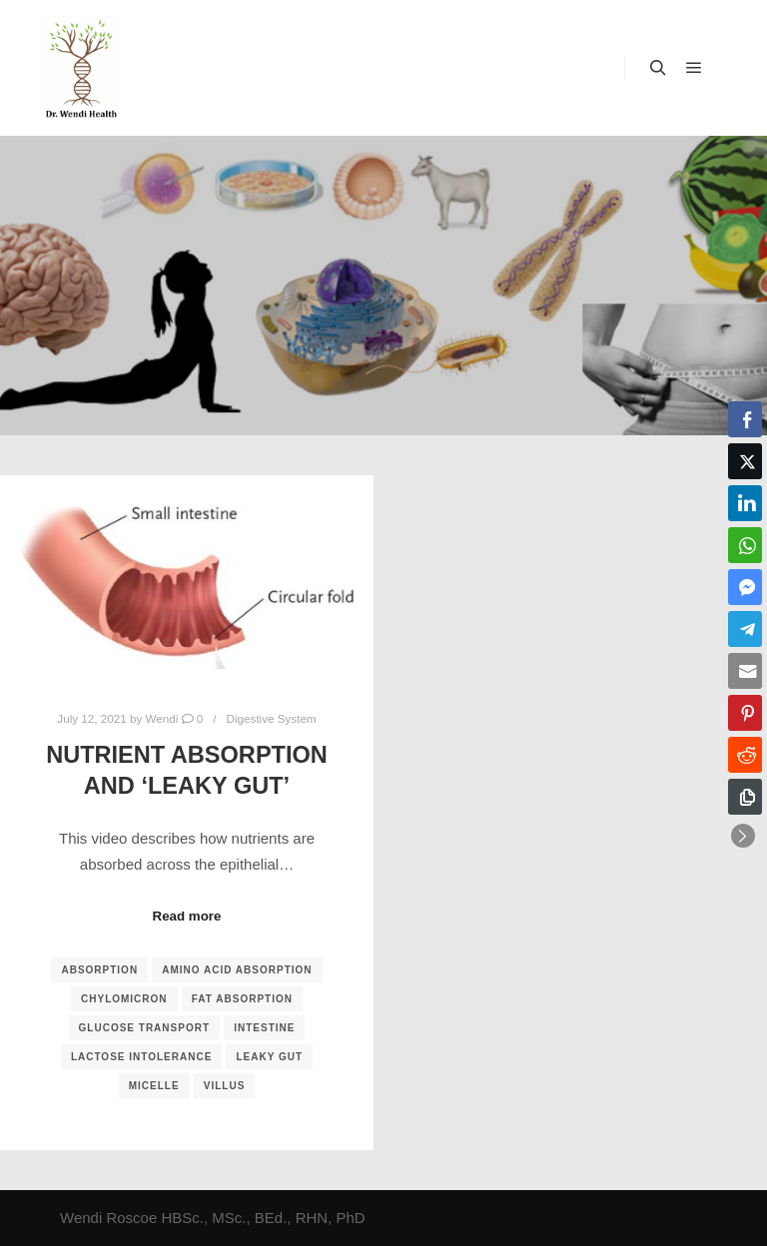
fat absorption (242, 998)
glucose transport (144, 1027)
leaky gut (269, 1056)
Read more (187, 916)
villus (225, 1085)
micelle (154, 1085)
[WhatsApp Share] (745, 545)
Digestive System (272, 718)
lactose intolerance (141, 1056)
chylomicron (124, 998)
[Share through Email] (745, 671)
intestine (264, 1027)
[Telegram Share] (745, 629)
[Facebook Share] (745, 419)
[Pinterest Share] (745, 713)
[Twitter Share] (745, 461)
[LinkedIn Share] (745, 503)
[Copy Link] (745, 797)
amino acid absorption (237, 969)
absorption (99, 969)
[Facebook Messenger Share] (745, 587)
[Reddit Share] (745, 755)
